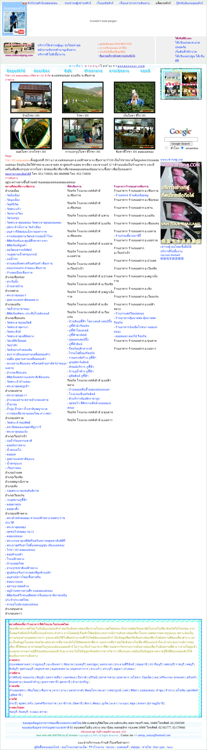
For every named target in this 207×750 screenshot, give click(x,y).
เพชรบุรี (169, 664)
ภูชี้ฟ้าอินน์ (75, 344)
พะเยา (102, 690)
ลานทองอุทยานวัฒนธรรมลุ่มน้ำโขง (29, 236)
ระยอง (34, 711)
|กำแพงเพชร (17, 690)
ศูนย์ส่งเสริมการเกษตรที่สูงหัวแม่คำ (29, 572)
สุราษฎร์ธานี (156, 703)
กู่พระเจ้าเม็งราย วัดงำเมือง (24, 227)
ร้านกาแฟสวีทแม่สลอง (130, 313)
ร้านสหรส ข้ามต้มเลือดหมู (132, 195)
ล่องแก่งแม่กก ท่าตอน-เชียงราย (26, 268)
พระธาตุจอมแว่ (16, 295)
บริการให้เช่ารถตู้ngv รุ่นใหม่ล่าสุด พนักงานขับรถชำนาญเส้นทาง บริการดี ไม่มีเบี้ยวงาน (59, 50)
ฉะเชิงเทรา (54, 664)
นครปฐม (92, 664)
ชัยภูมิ (40, 677)
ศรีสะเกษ (166, 677)
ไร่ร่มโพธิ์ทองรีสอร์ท (82, 353)
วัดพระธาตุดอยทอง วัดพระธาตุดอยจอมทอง (34, 222)
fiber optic (159, 747)
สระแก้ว (95, 668)
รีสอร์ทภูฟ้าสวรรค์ (80, 348)
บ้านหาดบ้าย (15, 286)
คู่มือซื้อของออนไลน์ (46, 747)
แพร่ (126, 690)
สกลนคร (179, 677)
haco (170, 747)
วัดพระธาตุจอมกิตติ (19, 322)
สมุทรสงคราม (60, 668)
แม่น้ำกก (12, 259)
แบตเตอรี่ (123, 747)
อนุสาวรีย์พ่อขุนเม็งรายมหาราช (27, 231)
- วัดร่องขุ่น (12, 218)
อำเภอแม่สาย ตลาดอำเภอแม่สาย (27, 399)
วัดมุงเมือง (13, 199)
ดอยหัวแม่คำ (15, 554)
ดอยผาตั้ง (13, 509)
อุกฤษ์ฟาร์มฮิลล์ (79, 362)
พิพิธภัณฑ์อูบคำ (16, 245)
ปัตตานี (77, 703)
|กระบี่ (13, 703)
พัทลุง (96, 703)
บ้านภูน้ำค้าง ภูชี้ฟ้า (81, 371)
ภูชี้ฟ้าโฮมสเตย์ (78, 330)
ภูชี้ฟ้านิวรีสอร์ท (79, 325)
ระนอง (123, 703)
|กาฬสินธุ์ (15, 677)
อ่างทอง (129, 668)
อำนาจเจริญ (80, 681)
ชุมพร (22, 703)
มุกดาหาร (123, 677)
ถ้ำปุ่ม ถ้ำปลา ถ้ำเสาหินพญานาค (27, 409)
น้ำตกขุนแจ (14, 463)
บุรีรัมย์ (92, 677)
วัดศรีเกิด (12, 204)
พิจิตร (134, 690)
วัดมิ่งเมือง (13, 195)
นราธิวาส (65, 703)
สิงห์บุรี (13, 668)
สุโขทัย (180, 690)
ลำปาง (169, 690)
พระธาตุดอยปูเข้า (18, 386)
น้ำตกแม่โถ (14, 449)
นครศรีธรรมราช (46, 703)
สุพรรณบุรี (26, 668)
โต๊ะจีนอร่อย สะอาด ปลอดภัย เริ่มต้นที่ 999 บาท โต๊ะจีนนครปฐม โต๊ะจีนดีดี (190, 51)
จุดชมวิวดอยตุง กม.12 (20, 531)
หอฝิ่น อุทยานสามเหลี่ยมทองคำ (26, 359)
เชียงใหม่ (32, 690)
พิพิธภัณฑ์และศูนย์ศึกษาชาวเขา (27, 240)
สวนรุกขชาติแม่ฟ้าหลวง (22, 568)
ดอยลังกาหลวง (16, 445)
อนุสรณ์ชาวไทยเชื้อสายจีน (24, 577)
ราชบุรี (179, 664)
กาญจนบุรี (38, 664)
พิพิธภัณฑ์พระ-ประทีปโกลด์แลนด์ (28, 313)
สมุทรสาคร (42, 668)
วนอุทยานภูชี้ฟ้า (17, 499)
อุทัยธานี (15, 694)
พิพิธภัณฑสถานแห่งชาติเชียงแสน (28, 377)
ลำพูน (160, 690)
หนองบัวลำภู (31, 681)
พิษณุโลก (90, 690)
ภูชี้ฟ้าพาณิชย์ (78, 335)
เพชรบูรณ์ (114, 690)
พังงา (87, 703)
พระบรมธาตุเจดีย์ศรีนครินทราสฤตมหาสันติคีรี (36, 540)
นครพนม (70, 677)
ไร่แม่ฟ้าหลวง (15, 559)
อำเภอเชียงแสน (17, 372)
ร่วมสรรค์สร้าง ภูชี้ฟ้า (82, 357)
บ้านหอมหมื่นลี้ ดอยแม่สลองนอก (89, 389)
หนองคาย (15, 681)
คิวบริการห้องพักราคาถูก (84, 398)
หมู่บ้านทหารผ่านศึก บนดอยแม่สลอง (30, 590)
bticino (110, 747)
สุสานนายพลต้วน (18, 586)
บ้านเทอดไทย (15, 563)
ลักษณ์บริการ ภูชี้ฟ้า (81, 366)
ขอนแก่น (29, 677)
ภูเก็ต (105, 703)
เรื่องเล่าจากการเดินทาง (134, 3)
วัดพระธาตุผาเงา (17, 327)
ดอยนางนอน (15, 581)
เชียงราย (45, 690)
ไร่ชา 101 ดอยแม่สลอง (21, 549)
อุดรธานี (65, 681)
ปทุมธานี (141, 664)
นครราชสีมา (54, 677)
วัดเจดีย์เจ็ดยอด (16, 340)
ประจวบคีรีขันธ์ (124, 664)
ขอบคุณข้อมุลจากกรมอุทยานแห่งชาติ (45, 727)
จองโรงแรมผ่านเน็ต (74, 747)
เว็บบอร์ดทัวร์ (105, 3)
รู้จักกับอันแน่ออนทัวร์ (189, 3)
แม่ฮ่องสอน (147, 690)
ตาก (56, 690)
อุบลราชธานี (49, 681)
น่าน (63, 690)
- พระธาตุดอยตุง (15, 527)
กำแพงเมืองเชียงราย (19, 272)
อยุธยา (118, 668)
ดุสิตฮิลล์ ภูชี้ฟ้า (79, 375)
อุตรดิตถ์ (192, 690)
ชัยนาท (68, 664)
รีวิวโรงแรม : (97, 747)
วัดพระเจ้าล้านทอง (18, 381)
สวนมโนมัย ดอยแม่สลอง (22, 604)
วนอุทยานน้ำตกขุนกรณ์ (22, 254)
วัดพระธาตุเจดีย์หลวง (20, 336)
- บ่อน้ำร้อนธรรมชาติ (18, 440)
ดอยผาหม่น (14, 504)
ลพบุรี (190, 664)
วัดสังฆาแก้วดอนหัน (19, 349)
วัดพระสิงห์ (14, 331)
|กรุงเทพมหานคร (19, 664)
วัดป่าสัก (12, 345)
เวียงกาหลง (14, 468)
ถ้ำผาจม (12, 404)
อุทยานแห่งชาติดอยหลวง (23, 299)
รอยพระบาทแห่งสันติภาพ (23, 490)
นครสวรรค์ (76, 690)
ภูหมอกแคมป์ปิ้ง (79, 339)
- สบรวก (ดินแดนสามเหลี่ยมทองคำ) (27, 354)
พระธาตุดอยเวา (17, 395)
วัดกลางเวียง (15, 213)
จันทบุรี (23, 711)
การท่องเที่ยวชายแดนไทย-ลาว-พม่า (29, 413)
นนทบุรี (80, 664)
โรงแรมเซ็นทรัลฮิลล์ (82, 394)
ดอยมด (11, 454)
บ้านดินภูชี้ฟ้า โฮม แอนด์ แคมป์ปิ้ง (90, 321)
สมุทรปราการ (79, 668)
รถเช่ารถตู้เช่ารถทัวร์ (78, 3)
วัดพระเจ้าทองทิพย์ (18, 422)
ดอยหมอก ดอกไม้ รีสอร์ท (131, 336)
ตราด (43, 711)
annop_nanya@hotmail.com (154, 735)
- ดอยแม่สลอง (14, 536)
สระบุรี (107, 668)
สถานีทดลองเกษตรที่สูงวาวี (24, 427)
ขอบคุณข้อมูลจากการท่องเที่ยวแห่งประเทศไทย (52, 723)
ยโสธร (135, 677)
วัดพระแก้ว (14, 209)
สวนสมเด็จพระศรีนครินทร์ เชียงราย (30, 263)
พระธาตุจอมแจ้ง (17, 431)
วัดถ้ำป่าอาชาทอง (18, 309)
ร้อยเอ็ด (147, 677)
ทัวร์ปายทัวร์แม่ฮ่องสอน (42, 3)
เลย (156, 677)
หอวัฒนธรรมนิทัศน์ (19, 249)
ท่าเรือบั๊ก (12, 281)
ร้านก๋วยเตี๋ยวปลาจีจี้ (128, 235)
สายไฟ (146, 747)
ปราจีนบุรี (155, 664)
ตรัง (30, 703)
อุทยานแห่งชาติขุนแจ (20, 459)
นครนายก (106, 664)
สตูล (132, 703)
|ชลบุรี (13, 711)
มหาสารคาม (107, 677)
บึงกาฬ (82, 677)
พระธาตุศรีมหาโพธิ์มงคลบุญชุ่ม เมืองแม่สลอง (35, 545)
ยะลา (113, 703)
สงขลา (141, 703)
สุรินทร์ (191, 677)
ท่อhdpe (135, 747)
